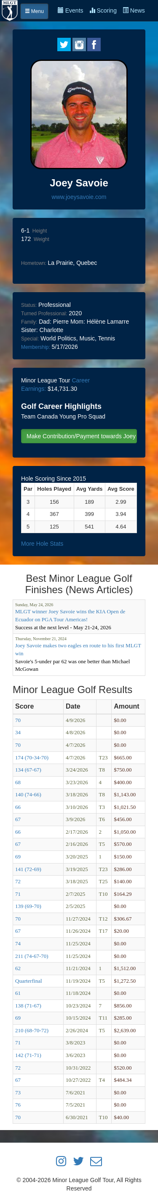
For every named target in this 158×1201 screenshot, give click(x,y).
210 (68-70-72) (31, 1030)
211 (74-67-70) (31, 956)
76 (18, 1105)
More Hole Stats (42, 543)
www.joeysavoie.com (79, 197)
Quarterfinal (28, 981)
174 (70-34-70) (31, 757)
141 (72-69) (28, 869)
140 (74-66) (28, 794)
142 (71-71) (28, 1055)
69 (18, 856)
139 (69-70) (28, 906)
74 (18, 943)
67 (18, 819)
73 (18, 1092)
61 (18, 993)
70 (18, 720)
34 (18, 732)
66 (18, 807)
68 (18, 782)
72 (18, 881)
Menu (34, 11)
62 (18, 968)
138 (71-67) (28, 1005)
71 (18, 894)
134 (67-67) (28, 770)
